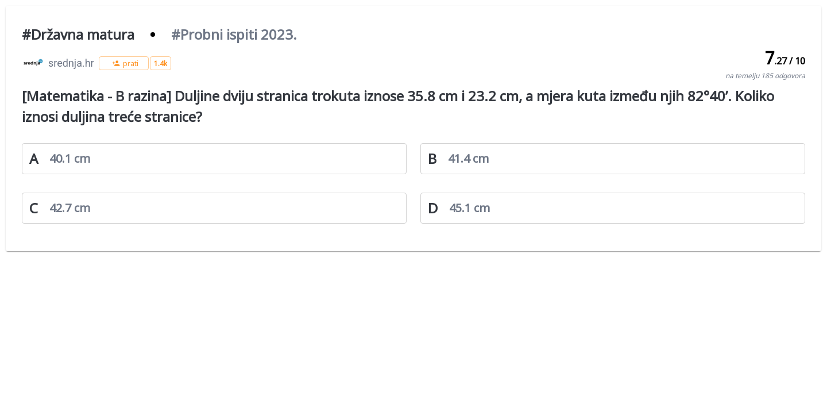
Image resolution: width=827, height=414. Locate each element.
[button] (124, 63)
